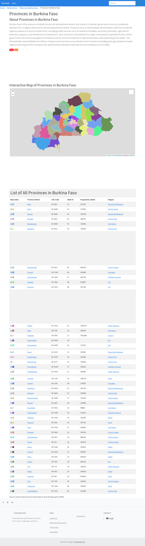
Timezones (54, 527)
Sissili (29, 442)
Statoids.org (79, 542)
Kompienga (31, 345)
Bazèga (30, 219)
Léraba (30, 383)
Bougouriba (31, 224)
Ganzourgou (32, 277)
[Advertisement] (72, 67)
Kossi (29, 352)
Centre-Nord (113, 209)
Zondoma (31, 486)
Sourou (30, 452)
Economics (81, 516)
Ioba (29, 330)
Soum (29, 447)
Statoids (5, 3)
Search (139, 3)
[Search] (122, 3)
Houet (29, 326)
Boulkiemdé (32, 267)
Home (2, 8)
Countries (53, 518)
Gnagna (30, 282)
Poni (29, 427)
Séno (29, 457)
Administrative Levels (58, 523)
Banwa (30, 214)
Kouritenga (31, 362)
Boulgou (30, 229)
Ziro (29, 481)
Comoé (30, 272)
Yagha (29, 471)
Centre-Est (112, 229)
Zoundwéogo (32, 491)
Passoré (30, 422)
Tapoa (29, 462)
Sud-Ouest (112, 224)
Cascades (111, 272)
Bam (29, 209)
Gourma (30, 287)
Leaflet (109, 155)
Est (109, 282)
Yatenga (30, 476)
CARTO (132, 155)
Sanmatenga (32, 437)
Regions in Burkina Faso (29, 8)
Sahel (110, 417)
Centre (110, 335)
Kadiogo (30, 335)
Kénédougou (32, 372)
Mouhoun (31, 388)
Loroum (30, 378)
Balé (29, 204)
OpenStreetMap (117, 155)
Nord (110, 378)
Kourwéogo (31, 367)
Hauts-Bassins (113, 326)
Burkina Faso (12, 8)
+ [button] (13, 91)
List (16, 50)
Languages (54, 532)
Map (11, 50)
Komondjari (32, 340)
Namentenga (32, 398)
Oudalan (30, 417)
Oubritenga (31, 413)
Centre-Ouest (113, 267)
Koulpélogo (32, 357)
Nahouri (30, 393)
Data (14, 3)
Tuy (28, 466)
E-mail (110, 518)
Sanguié (30, 432)
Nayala (30, 403)
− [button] (13, 94)
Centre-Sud (112, 219)
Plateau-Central (114, 277)
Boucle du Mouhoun (115, 204)
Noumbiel (31, 408)
